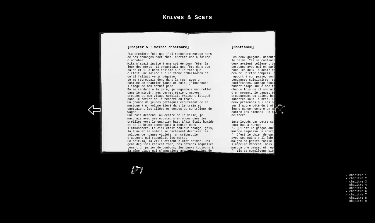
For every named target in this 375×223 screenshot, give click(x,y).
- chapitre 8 (356, 206)
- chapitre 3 (356, 185)
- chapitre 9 (356, 210)
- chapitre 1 (356, 177)
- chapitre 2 (356, 181)
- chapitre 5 (356, 193)
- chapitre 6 (356, 197)
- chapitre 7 (356, 202)
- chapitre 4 (356, 189)
